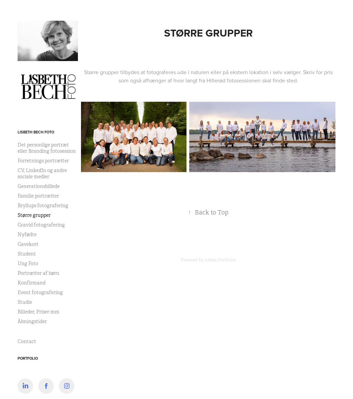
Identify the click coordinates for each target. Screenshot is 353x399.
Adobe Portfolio (220, 260)
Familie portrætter (38, 196)
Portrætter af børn (38, 273)
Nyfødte (27, 234)
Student (27, 254)
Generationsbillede (39, 186)
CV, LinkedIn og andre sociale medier (42, 173)
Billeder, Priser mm (38, 312)
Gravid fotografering (41, 225)
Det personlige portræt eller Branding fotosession (47, 148)
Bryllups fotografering (43, 205)
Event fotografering (40, 292)
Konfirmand (32, 283)
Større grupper (34, 215)
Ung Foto (28, 263)
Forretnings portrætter (43, 161)
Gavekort (28, 244)
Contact (27, 341)
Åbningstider (32, 321)
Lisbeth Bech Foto (36, 132)
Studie (25, 302)
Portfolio (28, 358)
